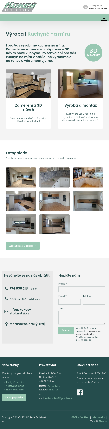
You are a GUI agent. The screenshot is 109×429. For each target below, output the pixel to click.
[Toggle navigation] (104, 17)
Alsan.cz (103, 421)
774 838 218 (19, 289)
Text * (61, 308)
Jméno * (62, 283)
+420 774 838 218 (98, 8)
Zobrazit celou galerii (22, 245)
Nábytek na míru (15, 389)
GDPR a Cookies (79, 417)
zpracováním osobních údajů (88, 332)
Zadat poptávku (14, 397)
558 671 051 (19, 299)
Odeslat (66, 330)
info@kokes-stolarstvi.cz (20, 311)
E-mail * (62, 296)
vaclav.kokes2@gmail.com (58, 398)
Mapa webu (99, 417)
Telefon (87, 296)
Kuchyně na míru (15, 382)
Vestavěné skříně (15, 385)
